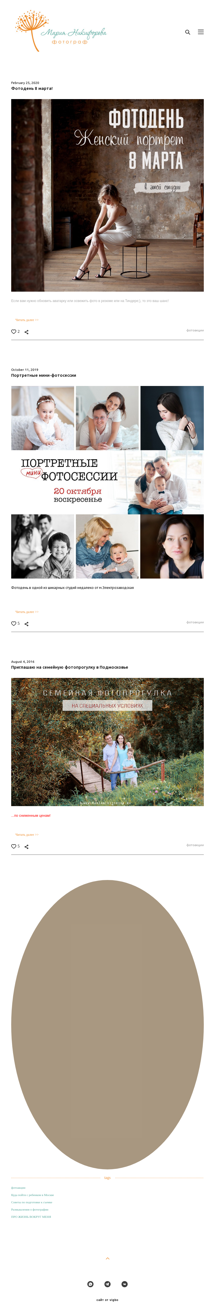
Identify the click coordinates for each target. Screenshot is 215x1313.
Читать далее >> (27, 320)
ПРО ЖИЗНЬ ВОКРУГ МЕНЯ (31, 1216)
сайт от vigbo (107, 1300)
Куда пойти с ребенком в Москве (32, 1195)
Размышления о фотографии (29, 1209)
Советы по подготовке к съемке (31, 1202)
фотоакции (195, 330)
